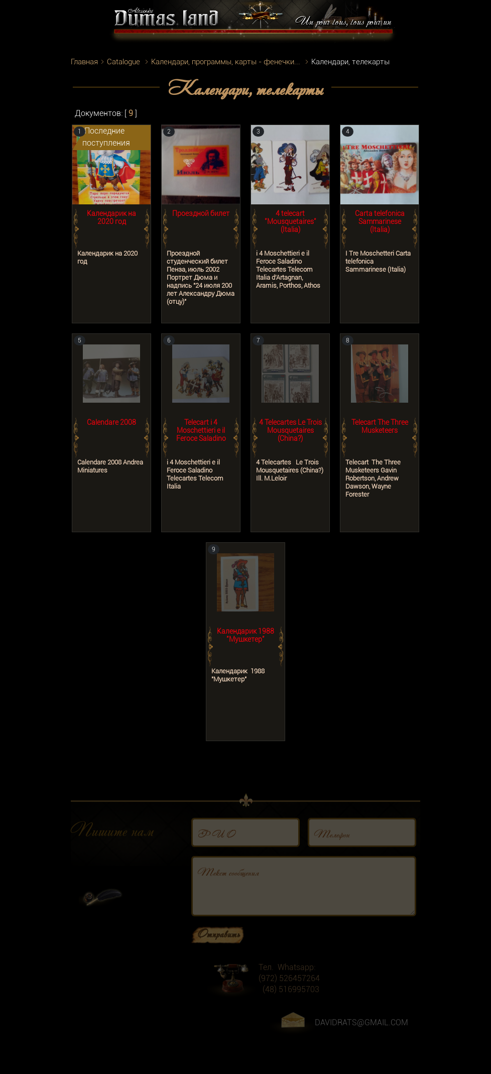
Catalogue (123, 61)
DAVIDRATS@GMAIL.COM (361, 1032)
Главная (84, 61)
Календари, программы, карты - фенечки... (225, 61)
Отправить (218, 943)
